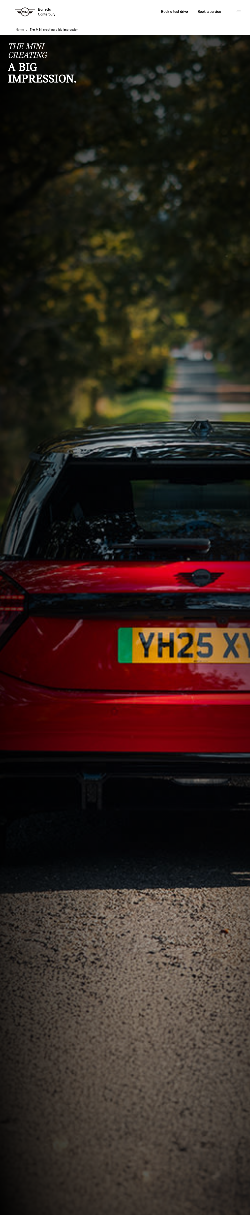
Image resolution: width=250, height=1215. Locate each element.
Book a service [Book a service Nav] (209, 11)
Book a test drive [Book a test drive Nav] (174, 11)
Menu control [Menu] (238, 12)
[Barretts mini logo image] (35, 12)
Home (20, 29)
